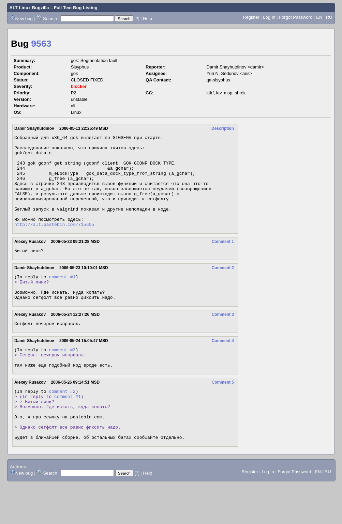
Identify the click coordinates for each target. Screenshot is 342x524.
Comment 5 (223, 412)
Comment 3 (223, 339)
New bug (24, 18)
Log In (269, 17)
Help (147, 18)
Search (50, 18)
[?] (136, 18)
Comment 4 (223, 366)
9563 (41, 43)
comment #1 (62, 297)
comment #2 (62, 422)
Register (251, 17)
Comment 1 (223, 260)
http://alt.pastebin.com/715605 (54, 243)
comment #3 (62, 376)
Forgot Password (295, 17)
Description (222, 128)
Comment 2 (223, 287)
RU (329, 17)
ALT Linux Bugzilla (29, 7)
